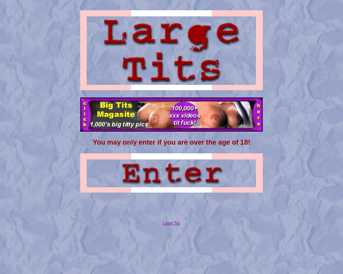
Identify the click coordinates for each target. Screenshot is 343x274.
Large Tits (171, 225)
